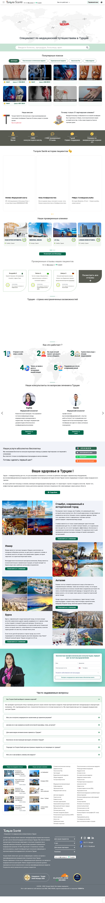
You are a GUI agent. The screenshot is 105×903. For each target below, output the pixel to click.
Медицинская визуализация (62, 784)
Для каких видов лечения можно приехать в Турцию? (23, 732)
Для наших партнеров (61, 847)
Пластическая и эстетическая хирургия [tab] (32, 61)
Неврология (80, 786)
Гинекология (80, 780)
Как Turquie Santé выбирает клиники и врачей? (21, 699)
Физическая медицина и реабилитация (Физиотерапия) (88, 794)
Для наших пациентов (61, 839)
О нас (56, 843)
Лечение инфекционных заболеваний (88, 797)
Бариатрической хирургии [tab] (59, 61)
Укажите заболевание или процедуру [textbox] (68, 673)
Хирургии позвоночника (84, 777)
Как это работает (16, 123)
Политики (57, 852)
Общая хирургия (58, 777)
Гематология (57, 797)
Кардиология (81, 771)
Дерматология (58, 769)
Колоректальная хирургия (84, 775)
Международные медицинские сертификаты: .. (19, 799)
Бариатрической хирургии (61, 775)
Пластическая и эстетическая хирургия (88, 766)
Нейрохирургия (58, 786)
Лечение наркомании (60, 802)
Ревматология (58, 799)
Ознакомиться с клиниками (67, 539)
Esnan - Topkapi (45, 798)
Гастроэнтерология (59, 780)
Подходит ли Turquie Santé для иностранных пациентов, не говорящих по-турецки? (33, 747)
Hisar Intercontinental (45, 790)
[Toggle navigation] (3, 2)
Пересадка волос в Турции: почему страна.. (20, 781)
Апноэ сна (56, 819)
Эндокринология (82, 791)
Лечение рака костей (83, 808)
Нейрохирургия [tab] (93, 61)
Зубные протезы (58, 808)
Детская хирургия (59, 795)
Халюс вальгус (58, 817)
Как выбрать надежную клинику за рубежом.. (20, 807)
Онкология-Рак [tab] (78, 61)
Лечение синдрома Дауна (61, 813)
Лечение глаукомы (59, 823)
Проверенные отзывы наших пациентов (53, 261)
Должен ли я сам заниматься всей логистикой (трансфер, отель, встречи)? (30, 725)
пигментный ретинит (83, 806)
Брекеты (79, 815)
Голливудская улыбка (83, 819)
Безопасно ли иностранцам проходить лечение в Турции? (25, 740)
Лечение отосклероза (83, 804)
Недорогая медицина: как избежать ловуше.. (20, 790)
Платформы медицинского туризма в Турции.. (20, 773)
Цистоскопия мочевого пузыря (86, 821)
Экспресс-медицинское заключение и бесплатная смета (77, 677)
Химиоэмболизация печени (61, 804)
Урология (80, 799)
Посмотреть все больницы (52, 254)
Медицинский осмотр (60, 791)
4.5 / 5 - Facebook (89, 846)
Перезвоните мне (93, 2)
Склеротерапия (81, 802)
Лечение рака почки (59, 810)
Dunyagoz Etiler (44, 781)
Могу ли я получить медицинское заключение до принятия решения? (29, 718)
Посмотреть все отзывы (90, 278)
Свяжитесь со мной (29, 432)
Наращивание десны (83, 817)
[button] (52, 700)
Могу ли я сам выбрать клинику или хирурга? (21, 755)
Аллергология (81, 773)
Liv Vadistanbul (44, 772)
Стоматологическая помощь (62, 766)
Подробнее (53, 492)
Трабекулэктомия (59, 821)
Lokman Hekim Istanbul (44, 808)
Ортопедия (57, 773)
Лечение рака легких (83, 810)
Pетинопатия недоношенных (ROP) (64, 815)
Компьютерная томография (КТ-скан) (88, 813)
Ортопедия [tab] (10, 61)
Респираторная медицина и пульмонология (85, 783)
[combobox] (77, 673)
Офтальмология (58, 788)
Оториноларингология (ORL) (85, 788)
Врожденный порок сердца (62, 806)
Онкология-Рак (58, 771)
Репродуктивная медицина (85, 769)
